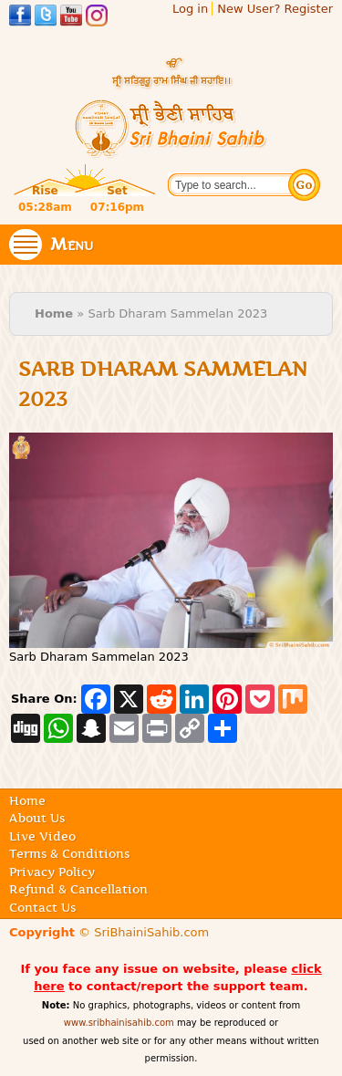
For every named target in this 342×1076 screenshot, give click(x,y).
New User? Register (275, 9)
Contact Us (42, 907)
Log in (190, 9)
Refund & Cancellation (78, 889)
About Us (37, 817)
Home (54, 313)
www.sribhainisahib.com (119, 1023)
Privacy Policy (52, 871)
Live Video (42, 836)
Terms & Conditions (69, 853)
